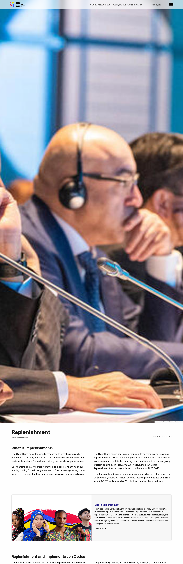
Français (156, 4)
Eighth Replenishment (107, 504)
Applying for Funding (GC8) (127, 4)
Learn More (99, 529)
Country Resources (100, 4)
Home (13, 437)
